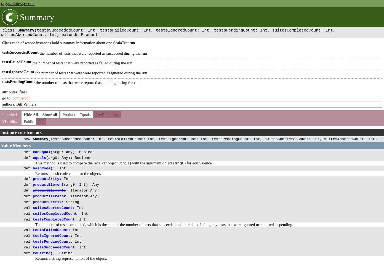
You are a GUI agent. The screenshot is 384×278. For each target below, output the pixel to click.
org (4, 3)
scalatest (15, 3)
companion (21, 100)
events (29, 3)
